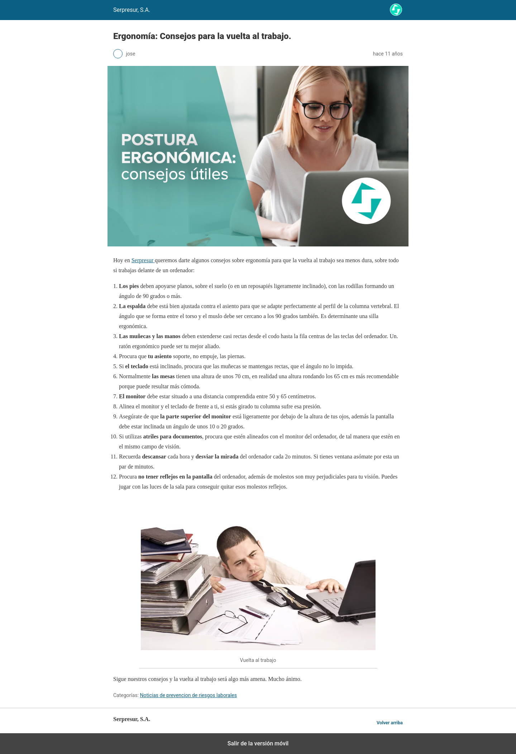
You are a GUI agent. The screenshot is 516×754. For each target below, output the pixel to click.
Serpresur (143, 260)
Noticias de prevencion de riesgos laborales (188, 695)
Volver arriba (390, 722)
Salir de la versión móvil (258, 743)
